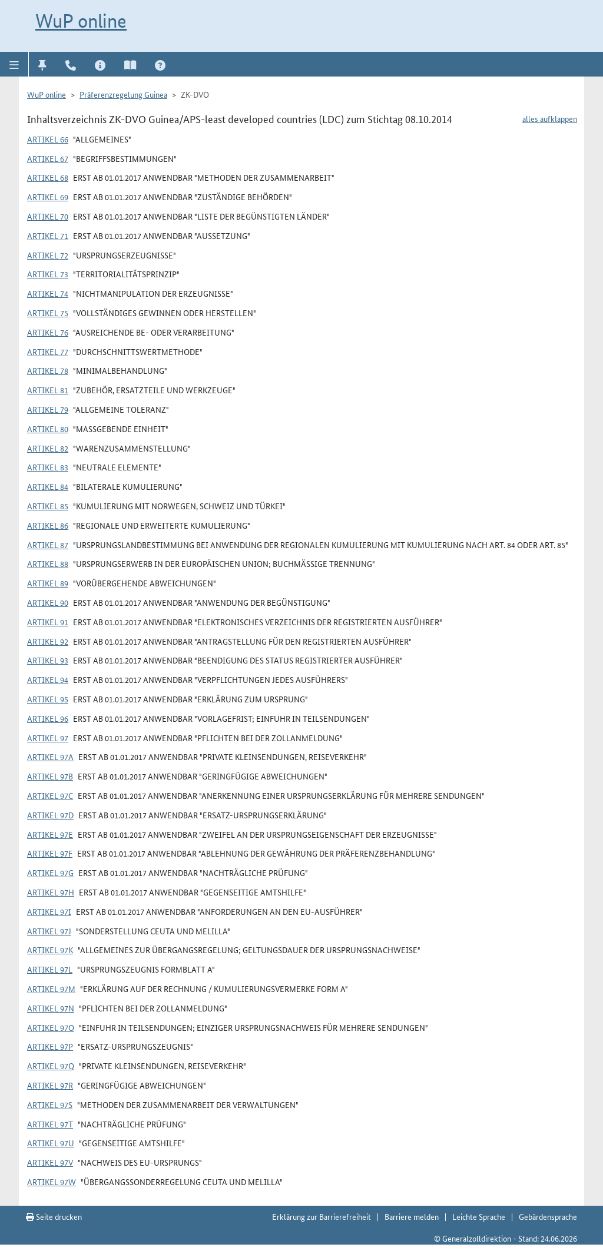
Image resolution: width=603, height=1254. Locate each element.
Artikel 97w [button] (51, 1181)
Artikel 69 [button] (47, 197)
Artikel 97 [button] (47, 738)
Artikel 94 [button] (47, 679)
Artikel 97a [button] (50, 756)
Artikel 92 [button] (47, 641)
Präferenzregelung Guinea (123, 94)
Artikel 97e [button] (50, 834)
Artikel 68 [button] (47, 177)
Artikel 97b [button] (50, 776)
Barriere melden (412, 1216)
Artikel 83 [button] (47, 467)
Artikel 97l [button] (49, 969)
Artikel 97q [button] (50, 1065)
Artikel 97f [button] (49, 853)
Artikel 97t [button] (50, 1124)
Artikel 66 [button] (47, 139)
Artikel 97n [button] (50, 1008)
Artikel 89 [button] (47, 583)
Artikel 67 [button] (47, 158)
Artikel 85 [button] (47, 506)
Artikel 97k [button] (50, 950)
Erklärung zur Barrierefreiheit (321, 1216)
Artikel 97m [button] (51, 988)
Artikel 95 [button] (47, 699)
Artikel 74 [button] (47, 293)
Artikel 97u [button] (50, 1143)
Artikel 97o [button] (50, 1027)
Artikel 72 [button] (47, 255)
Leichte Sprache (478, 1216)
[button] (14, 64)
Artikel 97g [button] (50, 872)
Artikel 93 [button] (47, 660)
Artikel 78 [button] (47, 370)
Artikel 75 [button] (47, 313)
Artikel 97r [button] (50, 1085)
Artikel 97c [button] (50, 795)
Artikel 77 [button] (47, 351)
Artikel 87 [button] (47, 544)
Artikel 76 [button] (47, 332)
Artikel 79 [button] (47, 409)
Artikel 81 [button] (47, 390)
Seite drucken (54, 1216)
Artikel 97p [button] (50, 1046)
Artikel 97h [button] (50, 892)
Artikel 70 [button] (47, 216)
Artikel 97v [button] (50, 1162)
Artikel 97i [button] (49, 911)
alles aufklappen (549, 118)
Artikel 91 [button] (47, 622)
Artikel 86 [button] (47, 525)
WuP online (81, 20)
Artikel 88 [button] (47, 563)
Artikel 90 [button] (47, 602)
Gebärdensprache (548, 1216)
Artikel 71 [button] (47, 235)
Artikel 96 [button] (47, 718)
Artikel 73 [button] (47, 274)
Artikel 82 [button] (47, 448)
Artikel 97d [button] (50, 815)
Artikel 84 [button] (47, 486)
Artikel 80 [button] (47, 428)
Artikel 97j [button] (49, 931)
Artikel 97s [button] (49, 1104)
